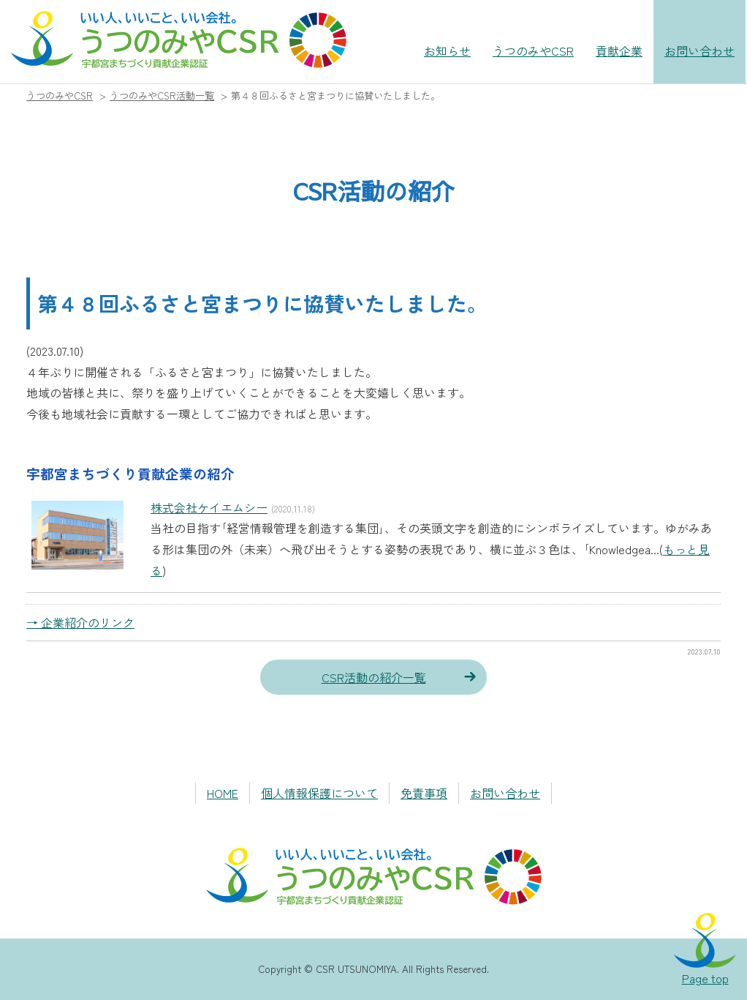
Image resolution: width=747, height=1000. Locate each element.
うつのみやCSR (533, 50)
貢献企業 (619, 50)
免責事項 (424, 793)
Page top (705, 978)
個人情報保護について (319, 793)
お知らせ (447, 50)
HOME (222, 793)
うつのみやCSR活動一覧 (162, 95)
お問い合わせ (699, 50)
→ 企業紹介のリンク (80, 622)
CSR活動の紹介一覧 (374, 677)
